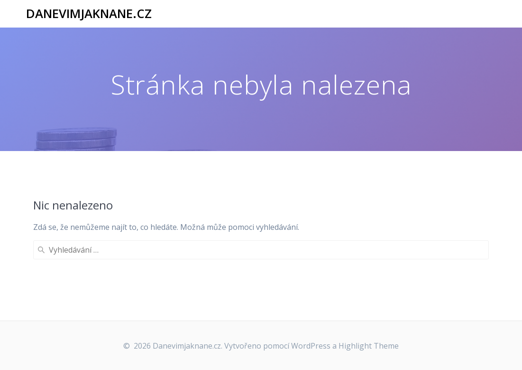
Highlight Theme (369, 346)
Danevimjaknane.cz (89, 14)
